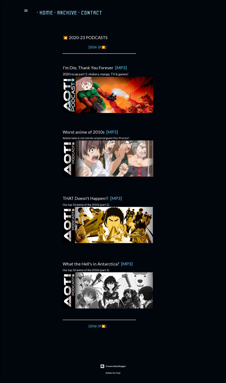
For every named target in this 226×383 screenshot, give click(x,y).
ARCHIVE (64, 12)
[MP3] (112, 131)
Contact (88, 12)
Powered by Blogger (113, 366)
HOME (43, 12)
